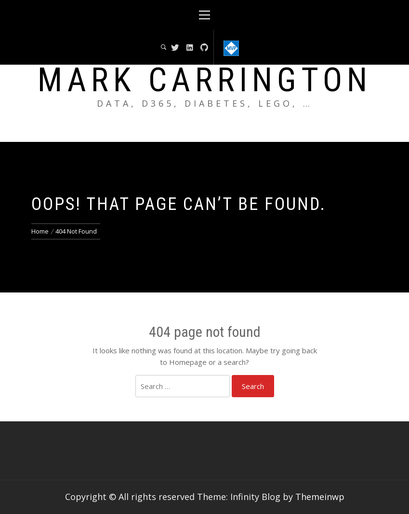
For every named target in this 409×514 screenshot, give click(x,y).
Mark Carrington (205, 80)
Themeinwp (319, 496)
